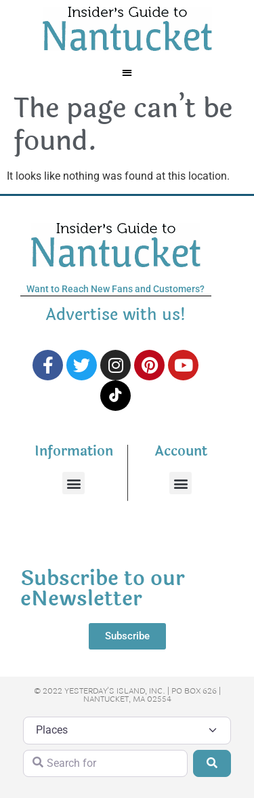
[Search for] (105, 763)
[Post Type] (127, 730)
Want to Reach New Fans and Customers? (115, 288)
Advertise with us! (115, 314)
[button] (127, 72)
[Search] (212, 763)
